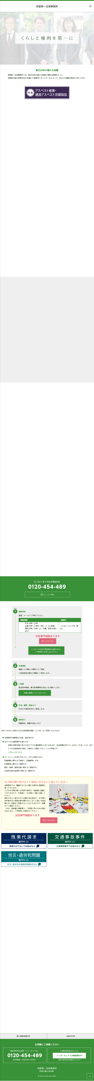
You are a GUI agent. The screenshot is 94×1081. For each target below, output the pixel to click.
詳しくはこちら (48, 641)
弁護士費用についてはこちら (35, 693)
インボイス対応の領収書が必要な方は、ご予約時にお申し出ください (46, 650)
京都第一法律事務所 (47, 6)
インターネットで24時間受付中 (69, 1055)
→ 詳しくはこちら (15, 752)
